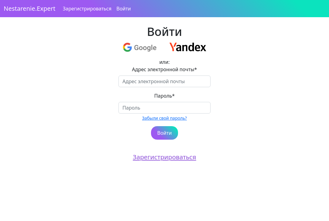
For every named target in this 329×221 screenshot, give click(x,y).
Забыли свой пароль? (164, 118)
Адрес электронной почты (164, 69)
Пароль (164, 95)
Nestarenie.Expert (30, 8)
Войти (123, 8)
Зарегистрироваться (87, 8)
